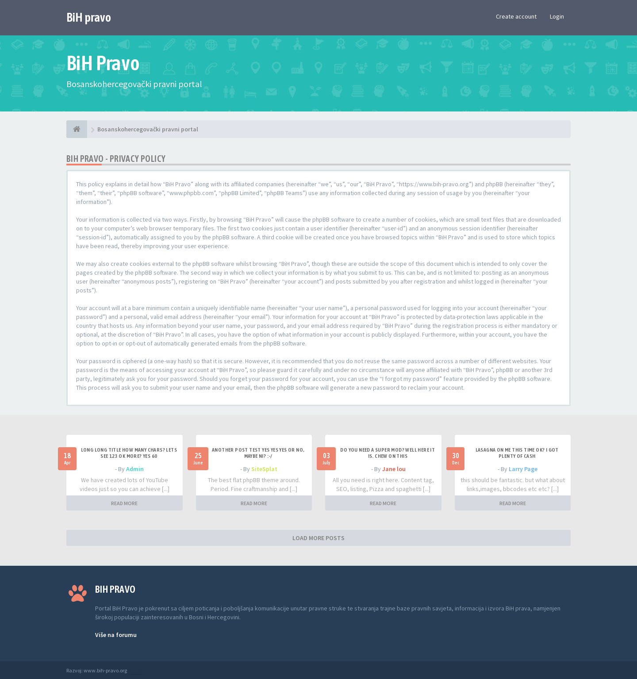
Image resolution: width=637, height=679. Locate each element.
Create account (516, 16)
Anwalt (136, 670)
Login (557, 16)
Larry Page (523, 469)
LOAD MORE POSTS (318, 538)
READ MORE (124, 503)
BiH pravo (88, 17)
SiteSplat (264, 469)
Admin (135, 469)
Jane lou (394, 469)
